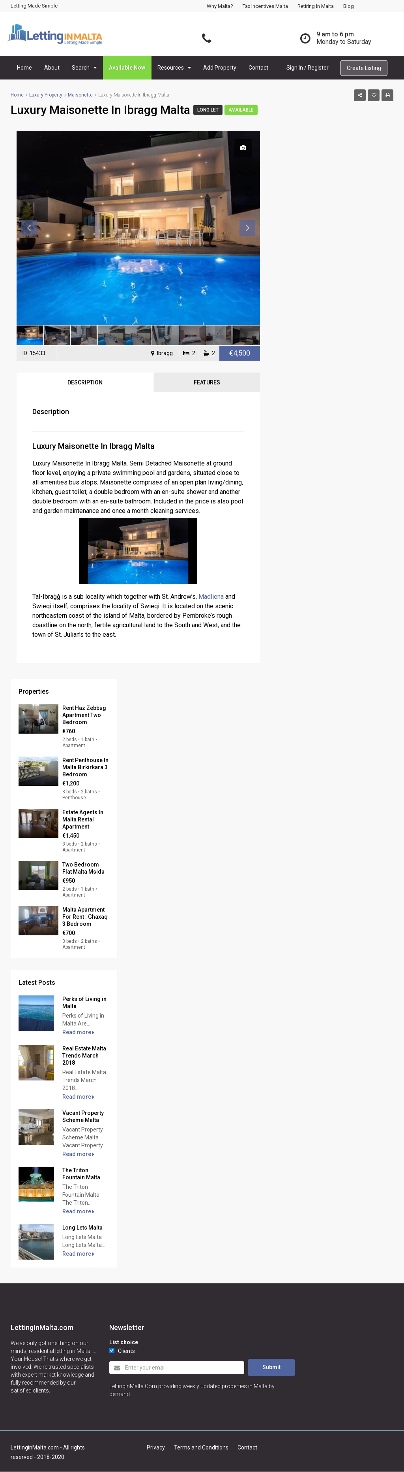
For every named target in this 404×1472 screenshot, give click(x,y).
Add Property (219, 67)
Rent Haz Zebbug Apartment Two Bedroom (84, 715)
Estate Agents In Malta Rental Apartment (82, 819)
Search (81, 67)
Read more (78, 1032)
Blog (348, 6)
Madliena (211, 596)
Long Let (208, 110)
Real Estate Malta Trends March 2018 (84, 1055)
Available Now (127, 67)
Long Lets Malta (82, 1227)
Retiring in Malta (315, 6)
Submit (271, 1367)
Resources (170, 67)
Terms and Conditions (201, 1447)
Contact (258, 67)
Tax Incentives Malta (265, 6)
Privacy (156, 1447)
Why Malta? (220, 6)
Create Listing (364, 68)
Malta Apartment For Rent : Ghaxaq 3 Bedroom (85, 916)
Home (24, 67)
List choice (123, 1342)
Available (241, 110)
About (52, 67)
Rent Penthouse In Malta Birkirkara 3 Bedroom (85, 767)
